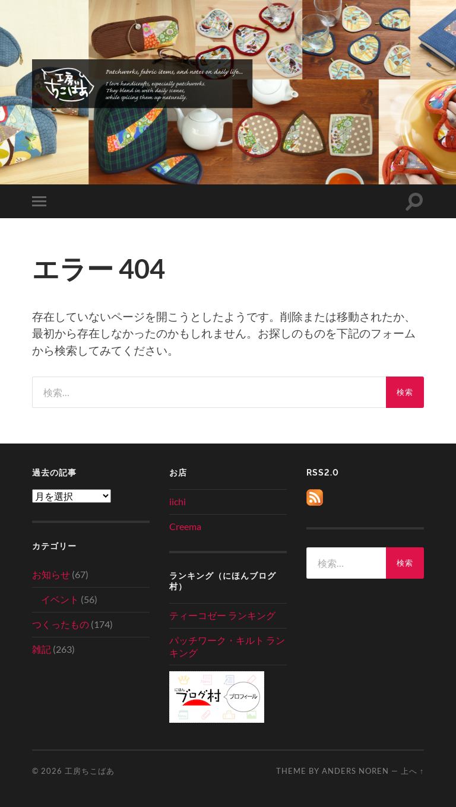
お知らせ (51, 574)
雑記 (41, 649)
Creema (185, 526)
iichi (177, 501)
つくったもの (60, 624)
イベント (60, 599)
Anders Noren (355, 771)
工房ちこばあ (90, 771)
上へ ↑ (412, 771)
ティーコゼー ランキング (222, 615)
